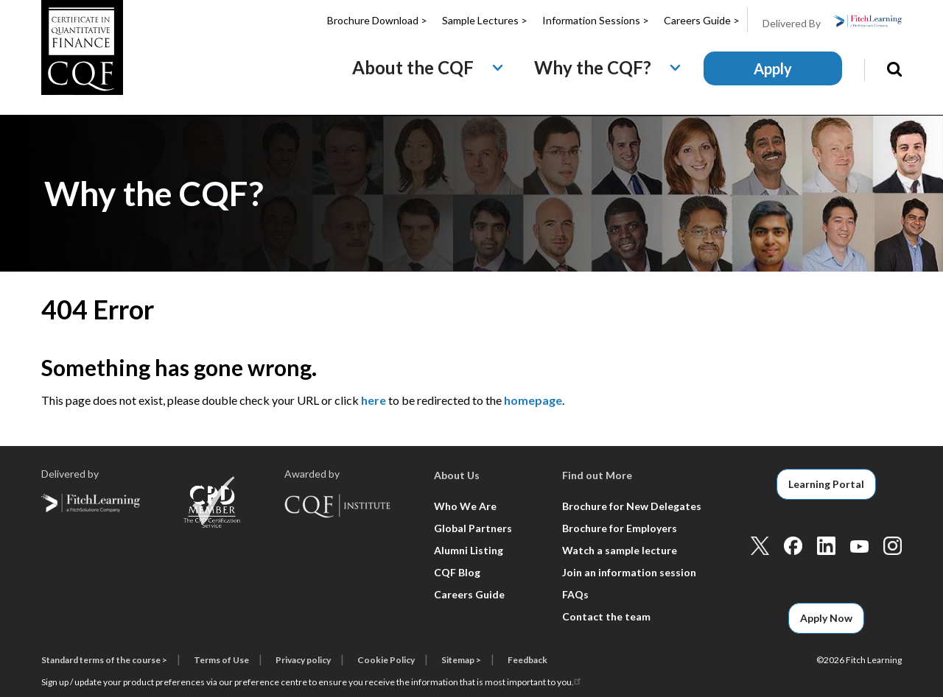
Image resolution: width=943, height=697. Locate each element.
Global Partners (473, 528)
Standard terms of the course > (104, 659)
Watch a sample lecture (619, 550)
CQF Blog (457, 572)
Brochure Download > (377, 20)
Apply (773, 68)
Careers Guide (469, 594)
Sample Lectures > (484, 20)
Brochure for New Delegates (631, 506)
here (373, 400)
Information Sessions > (595, 20)
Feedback (527, 659)
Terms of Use (221, 659)
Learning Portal (826, 484)
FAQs (575, 594)
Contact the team (606, 616)
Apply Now (826, 618)
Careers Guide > (702, 20)
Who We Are (465, 506)
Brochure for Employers (619, 528)
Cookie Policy (386, 659)
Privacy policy (303, 659)
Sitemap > (461, 659)
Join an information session (629, 572)
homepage (533, 400)
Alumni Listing (468, 550)
